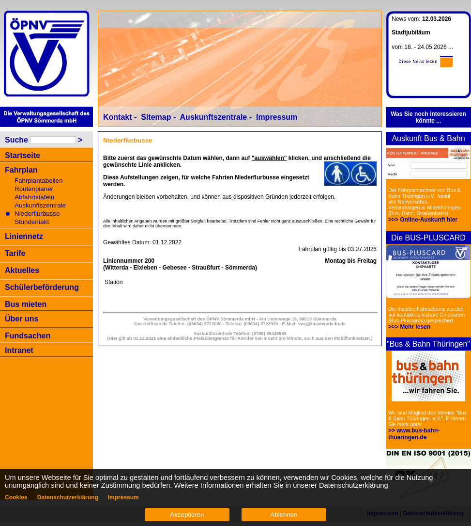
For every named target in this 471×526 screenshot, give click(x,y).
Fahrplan (21, 170)
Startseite (22, 155)
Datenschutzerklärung (67, 497)
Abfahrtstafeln (34, 197)
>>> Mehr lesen (409, 326)
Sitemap (156, 117)
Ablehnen (283, 514)
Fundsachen (27, 336)
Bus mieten (25, 304)
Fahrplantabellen (38, 180)
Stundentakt (32, 221)
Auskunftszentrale (40, 205)
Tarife (15, 253)
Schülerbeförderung (42, 287)
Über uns (21, 319)
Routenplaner (34, 188)
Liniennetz (24, 236)
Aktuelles (22, 270)
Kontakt (117, 117)
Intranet (19, 350)
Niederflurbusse (37, 213)
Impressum (276, 117)
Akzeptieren (187, 514)
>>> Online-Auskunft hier (422, 219)
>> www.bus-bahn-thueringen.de (414, 434)
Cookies (16, 497)
